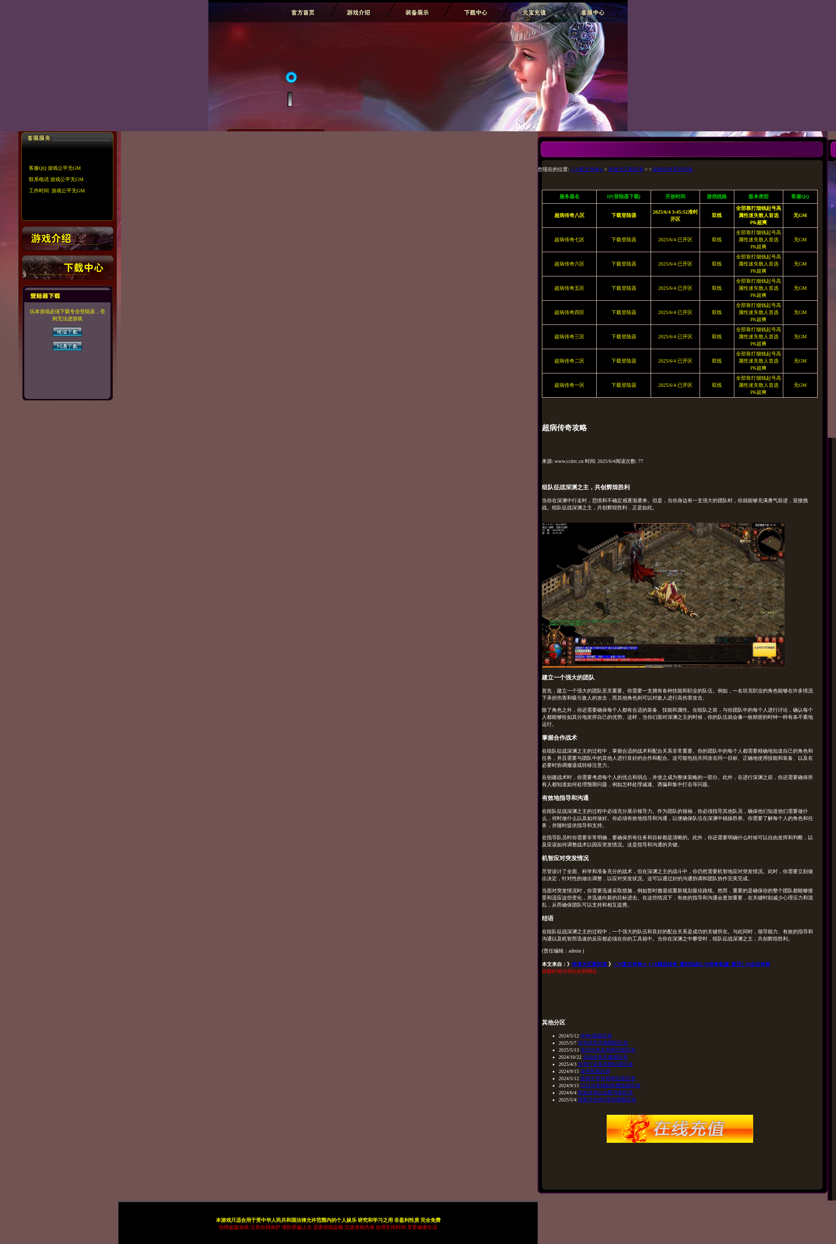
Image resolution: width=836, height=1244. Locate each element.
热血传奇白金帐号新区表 (605, 1093)
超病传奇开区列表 (673, 169)
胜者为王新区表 (626, 169)
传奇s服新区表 (596, 1036)
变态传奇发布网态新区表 (608, 1050)
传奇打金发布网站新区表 (605, 1064)
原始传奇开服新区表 (605, 1057)
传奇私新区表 (595, 1071)
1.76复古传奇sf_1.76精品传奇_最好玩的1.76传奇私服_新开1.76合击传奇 (691, 964)
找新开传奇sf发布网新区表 (607, 1100)
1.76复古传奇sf (586, 169)
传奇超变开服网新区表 (603, 1043)
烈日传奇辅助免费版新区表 (610, 1085)
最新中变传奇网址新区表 (608, 1078)
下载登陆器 (623, 240)
